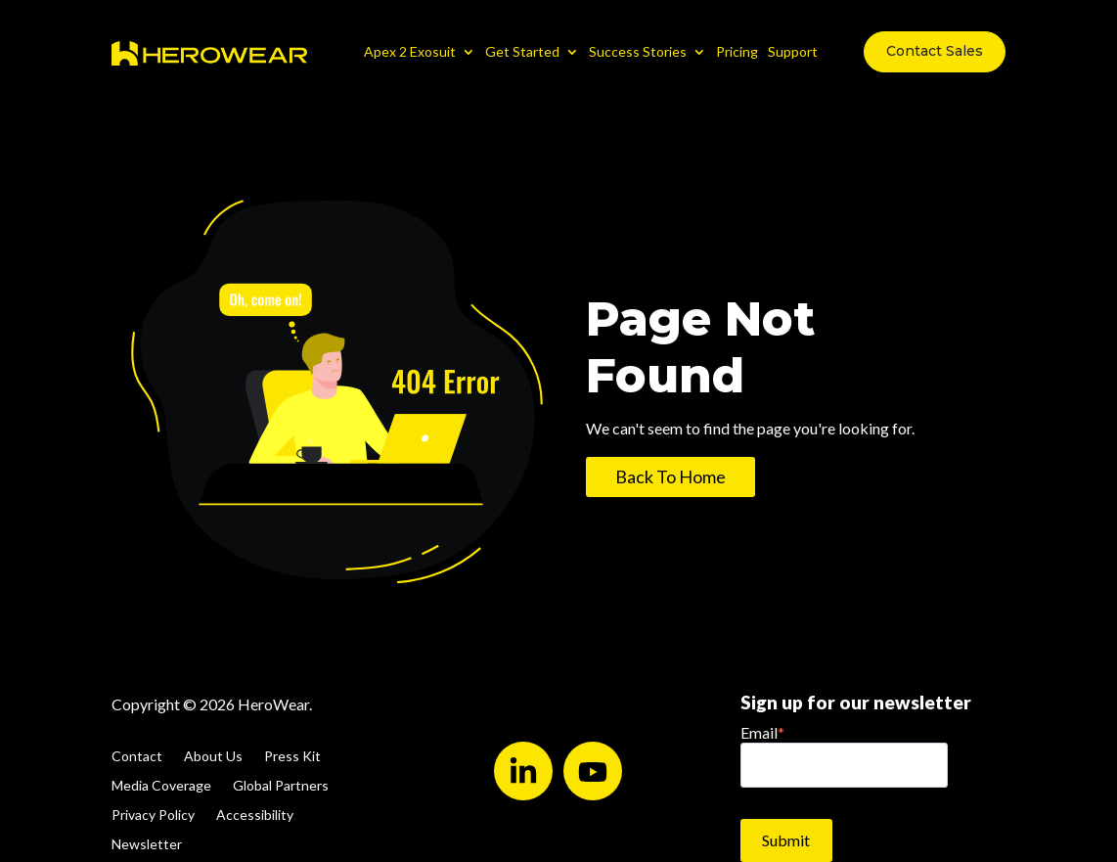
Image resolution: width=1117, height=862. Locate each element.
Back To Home (670, 476)
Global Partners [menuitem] (281, 786)
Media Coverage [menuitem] (161, 786)
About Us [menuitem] (213, 756)
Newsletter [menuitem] (147, 845)
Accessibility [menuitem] (254, 815)
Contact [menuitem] (137, 756)
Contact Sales (934, 51)
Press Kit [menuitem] (292, 756)
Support (793, 51)
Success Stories (638, 51)
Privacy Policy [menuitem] (153, 815)
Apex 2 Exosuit (410, 51)
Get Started (522, 51)
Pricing (737, 51)
